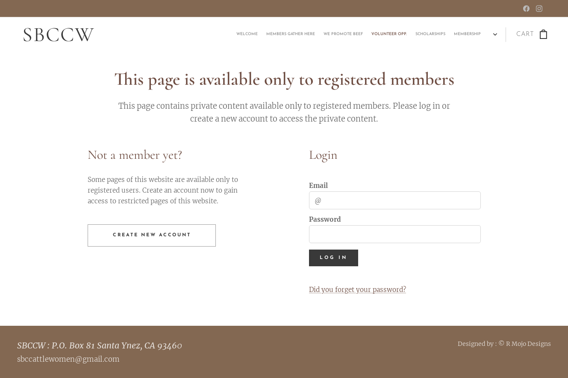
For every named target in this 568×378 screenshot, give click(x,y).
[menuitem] (447, 34)
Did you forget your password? (357, 290)
